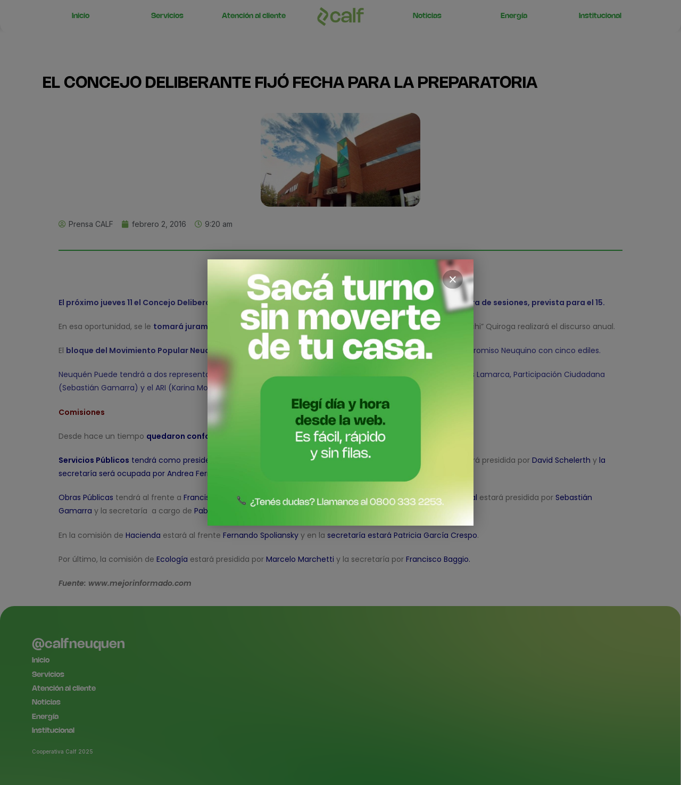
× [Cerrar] (453, 280)
